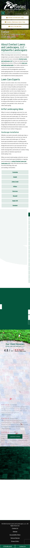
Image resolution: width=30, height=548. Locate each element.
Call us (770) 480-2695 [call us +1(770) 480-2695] (14, 26)
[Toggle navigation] (26, 13)
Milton (15, 186)
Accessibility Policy (15, 534)
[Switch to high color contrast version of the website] (3, 13)
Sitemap (15, 531)
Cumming (15, 172)
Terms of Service (15, 538)
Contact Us (22, 546)
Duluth (15, 177)
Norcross (15, 191)
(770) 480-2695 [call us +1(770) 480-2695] (7, 546)
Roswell (15, 196)
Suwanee (15, 205)
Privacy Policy (15, 541)
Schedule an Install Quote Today (15, 17)
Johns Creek (15, 181)
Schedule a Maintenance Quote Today (15, 22)
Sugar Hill (15, 200)
